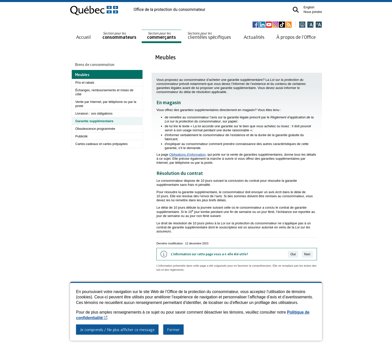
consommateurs (119, 35)
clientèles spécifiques (209, 35)
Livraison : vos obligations (94, 113)
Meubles (166, 57)
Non (307, 254)
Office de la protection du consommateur (169, 9)
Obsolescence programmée (95, 129)
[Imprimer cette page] (302, 25)
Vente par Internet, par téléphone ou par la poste (105, 104)
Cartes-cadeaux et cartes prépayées (101, 144)
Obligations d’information (187, 154)
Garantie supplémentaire (94, 121)
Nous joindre (313, 12)
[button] (295, 9)
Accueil (83, 37)
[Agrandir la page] (319, 25)
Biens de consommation (94, 64)
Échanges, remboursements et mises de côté (104, 92)
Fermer (173, 329)
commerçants (161, 35)
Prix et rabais (84, 82)
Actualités (254, 37)
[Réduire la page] (310, 25)
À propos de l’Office (296, 37)
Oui (293, 254)
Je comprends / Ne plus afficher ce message (117, 329)
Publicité (81, 136)
